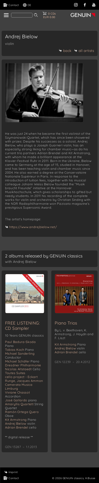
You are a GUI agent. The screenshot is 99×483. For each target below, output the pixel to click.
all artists (84, 50)
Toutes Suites (15, 373)
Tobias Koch (19, 350)
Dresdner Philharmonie (23, 365)
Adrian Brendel (20, 427)
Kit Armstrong (20, 420)
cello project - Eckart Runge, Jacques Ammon (24, 379)
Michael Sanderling (20, 355)
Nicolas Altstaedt (22, 369)
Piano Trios (66, 323)
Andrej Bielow (20, 423)
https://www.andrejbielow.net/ (33, 227)
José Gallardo (21, 400)
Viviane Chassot (17, 394)
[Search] (21, 15)
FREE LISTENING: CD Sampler (22, 325)
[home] (6, 15)
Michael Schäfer (22, 361)
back (65, 50)
